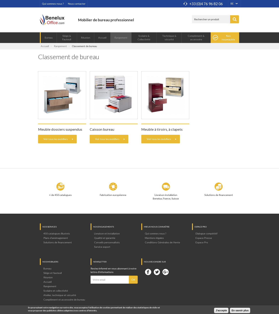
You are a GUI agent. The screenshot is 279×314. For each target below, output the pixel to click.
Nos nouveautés (228, 37)
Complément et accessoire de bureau (64, 299)
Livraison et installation (107, 233)
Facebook (148, 272)
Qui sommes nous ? (155, 233)
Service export (102, 246)
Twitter (157, 272)
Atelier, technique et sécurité (59, 295)
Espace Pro (202, 242)
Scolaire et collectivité (55, 290)
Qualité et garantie (104, 237)
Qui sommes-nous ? (53, 3)
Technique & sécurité (169, 37)
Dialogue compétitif (206, 233)
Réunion (85, 37)
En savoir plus (240, 311)
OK (133, 279)
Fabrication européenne (113, 194)
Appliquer (234, 19)
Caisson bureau (102, 129)
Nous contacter (76, 3)
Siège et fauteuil (52, 272)
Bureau (49, 37)
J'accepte (221, 311)
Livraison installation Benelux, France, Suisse (166, 196)
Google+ (165, 272)
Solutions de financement (218, 194)
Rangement (120, 37)
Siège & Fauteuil (66, 37)
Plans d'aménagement (55, 237)
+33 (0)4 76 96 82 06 (206, 3)
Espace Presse (204, 237)
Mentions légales (154, 237)
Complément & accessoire (196, 37)
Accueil (102, 37)
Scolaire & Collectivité (144, 37)
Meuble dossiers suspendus (60, 129)
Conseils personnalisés (107, 242)
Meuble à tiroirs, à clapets (162, 129)
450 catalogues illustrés (56, 233)
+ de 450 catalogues (60, 194)
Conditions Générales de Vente (162, 242)
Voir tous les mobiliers (55, 138)
